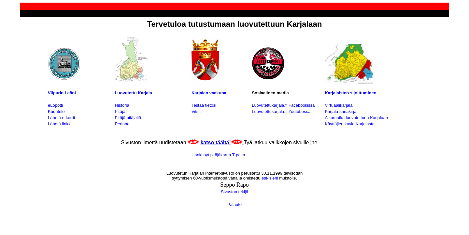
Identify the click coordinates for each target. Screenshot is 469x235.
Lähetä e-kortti (61, 117)
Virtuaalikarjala (338, 105)
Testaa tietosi (204, 105)
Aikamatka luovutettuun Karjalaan (356, 117)
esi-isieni (269, 178)
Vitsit (196, 111)
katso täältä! (215, 142)
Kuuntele (56, 111)
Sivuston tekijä (234, 191)
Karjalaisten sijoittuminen (350, 92)
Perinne (122, 123)
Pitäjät (121, 111)
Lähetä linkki (59, 123)
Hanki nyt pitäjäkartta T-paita (218, 154)
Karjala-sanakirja (340, 111)
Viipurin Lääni (62, 92)
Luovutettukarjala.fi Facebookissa (283, 105)
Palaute (234, 204)
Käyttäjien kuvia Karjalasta (349, 123)
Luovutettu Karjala (133, 92)
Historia (122, 105)
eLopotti (55, 105)
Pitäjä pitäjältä (128, 117)
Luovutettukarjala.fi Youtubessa (281, 111)
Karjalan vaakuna (209, 92)
